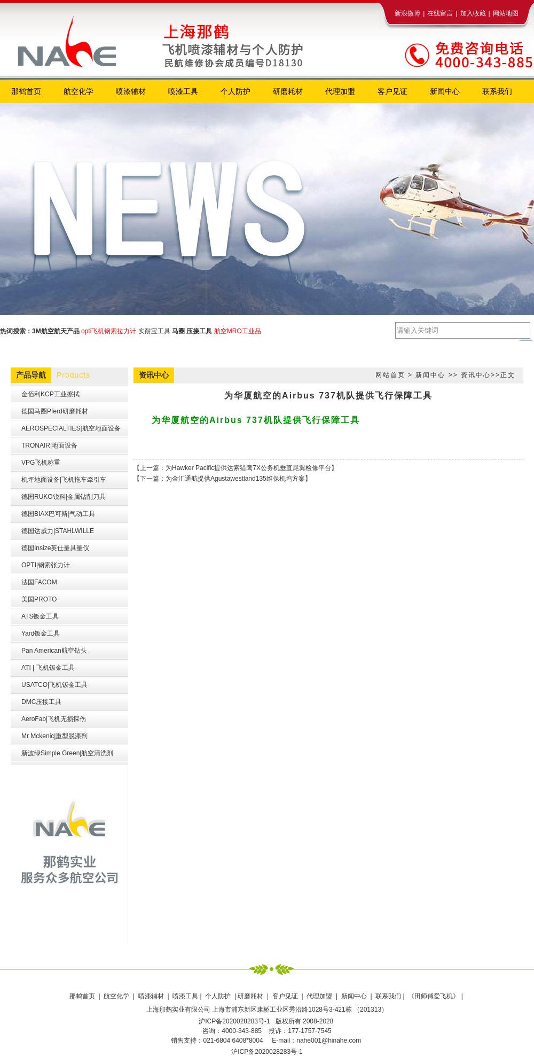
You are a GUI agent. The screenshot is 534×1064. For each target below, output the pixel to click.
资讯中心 (476, 375)
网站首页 (390, 375)
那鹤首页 (83, 996)
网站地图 (506, 13)
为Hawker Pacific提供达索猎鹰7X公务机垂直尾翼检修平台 (248, 468)
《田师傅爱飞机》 (434, 996)
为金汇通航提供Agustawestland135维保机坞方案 (235, 478)
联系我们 (388, 996)
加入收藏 (473, 13)
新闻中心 (430, 375)
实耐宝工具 (154, 331)
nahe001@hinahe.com (328, 1040)
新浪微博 (407, 13)
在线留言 (440, 13)
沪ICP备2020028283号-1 (266, 1051)
